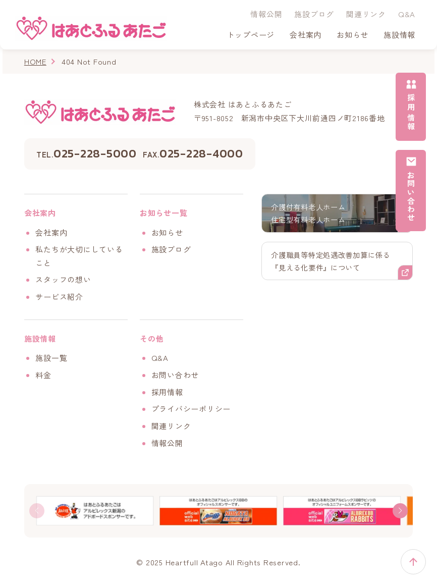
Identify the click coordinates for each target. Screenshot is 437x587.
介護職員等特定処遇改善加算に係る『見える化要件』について (334, 262)
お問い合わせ (175, 374)
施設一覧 (51, 357)
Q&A (406, 14)
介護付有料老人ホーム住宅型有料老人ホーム (311, 213)
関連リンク (366, 14)
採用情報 (167, 392)
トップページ (251, 34)
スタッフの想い (63, 279)
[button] (400, 510)
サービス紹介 (59, 296)
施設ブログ (314, 14)
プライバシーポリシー (191, 408)
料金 (43, 374)
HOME (35, 61)
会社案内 (51, 232)
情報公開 (266, 14)
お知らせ (352, 34)
